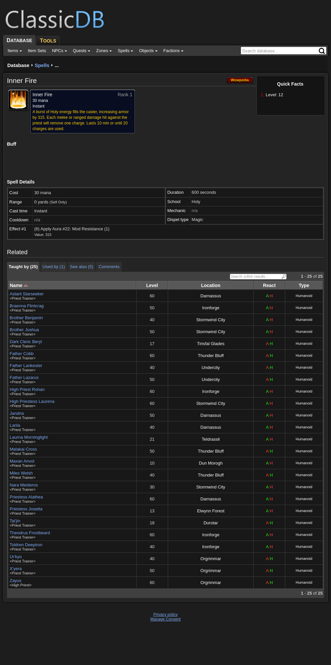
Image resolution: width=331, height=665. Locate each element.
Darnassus (210, 295)
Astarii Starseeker (27, 293)
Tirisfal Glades (211, 343)
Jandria (17, 413)
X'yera (16, 568)
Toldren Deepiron (26, 544)
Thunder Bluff (211, 355)
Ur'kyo (16, 556)
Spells (42, 65)
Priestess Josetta (26, 508)
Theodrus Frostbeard (30, 532)
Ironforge (210, 307)
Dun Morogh (211, 463)
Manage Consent (165, 619)
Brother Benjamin (26, 317)
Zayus (15, 580)
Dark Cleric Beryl (26, 341)
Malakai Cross (23, 449)
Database (18, 65)
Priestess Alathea (26, 496)
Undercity (211, 367)
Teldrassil (211, 439)
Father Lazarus (24, 377)
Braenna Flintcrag (27, 305)
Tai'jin (15, 520)
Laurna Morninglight (29, 437)
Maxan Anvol (22, 461)
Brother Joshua (24, 329)
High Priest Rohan (27, 389)
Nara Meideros (24, 484)
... (57, 65)
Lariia (15, 425)
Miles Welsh (21, 473)
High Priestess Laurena (32, 401)
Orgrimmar (210, 558)
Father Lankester (26, 365)
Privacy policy (165, 614)
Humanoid (304, 296)
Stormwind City (210, 319)
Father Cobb (21, 353)
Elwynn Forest (210, 510)
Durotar (211, 522)
